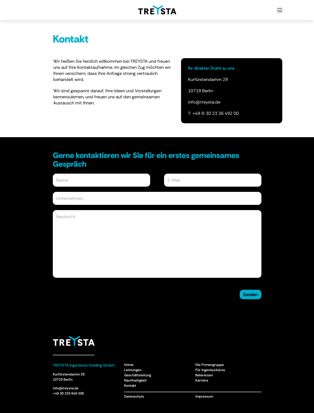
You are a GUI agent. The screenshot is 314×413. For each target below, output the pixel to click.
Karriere (201, 380)
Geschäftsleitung (137, 375)
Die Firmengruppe (209, 364)
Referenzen (204, 375)
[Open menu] (279, 10)
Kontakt (130, 385)
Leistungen (132, 370)
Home (128, 364)
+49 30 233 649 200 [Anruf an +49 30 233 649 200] (68, 393)
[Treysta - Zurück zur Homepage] (74, 341)
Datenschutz (134, 396)
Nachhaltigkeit (135, 380)
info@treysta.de (65, 388)
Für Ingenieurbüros (210, 370)
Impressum (204, 396)
